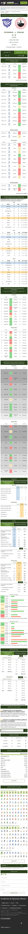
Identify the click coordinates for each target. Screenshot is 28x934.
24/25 (9, 67)
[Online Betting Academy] (10, 923)
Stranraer (24, 92)
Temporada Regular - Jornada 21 (14, 47)
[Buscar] (25, 730)
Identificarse (24, 2)
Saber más (3, 9)
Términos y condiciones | (6, 914)
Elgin (15, 99)
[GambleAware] (4, 929)
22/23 (9, 74)
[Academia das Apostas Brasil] (7, 923)
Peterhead (8, 32)
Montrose (24, 117)
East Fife (24, 110)
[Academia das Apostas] (4, 923)
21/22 (9, 77)
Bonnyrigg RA (24, 103)
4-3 (19, 189)
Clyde (15, 113)
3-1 (19, 77)
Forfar (14, 106)
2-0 (19, 99)
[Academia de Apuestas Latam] (16, 923)
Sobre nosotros (5, 927)
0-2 (10, 348)
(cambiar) (22, 867)
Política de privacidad (15, 914)
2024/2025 (13, 44)
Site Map (2, 911)
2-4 (19, 155)
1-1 (19, 106)
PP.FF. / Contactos (22, 913)
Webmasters (19, 912)
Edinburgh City (15, 96)
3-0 (19, 73)
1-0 (19, 92)
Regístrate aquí (15, 910)
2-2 (19, 136)
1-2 (10, 356)
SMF (8, 911)
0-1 (19, 96)
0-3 (19, 159)
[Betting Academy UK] (18, 923)
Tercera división (14, 42)
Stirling (20, 32)
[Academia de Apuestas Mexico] (2, 923)
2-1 (19, 70)
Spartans (14, 133)
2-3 (19, 66)
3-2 (19, 113)
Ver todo (14, 780)
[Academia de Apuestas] (13, 923)
